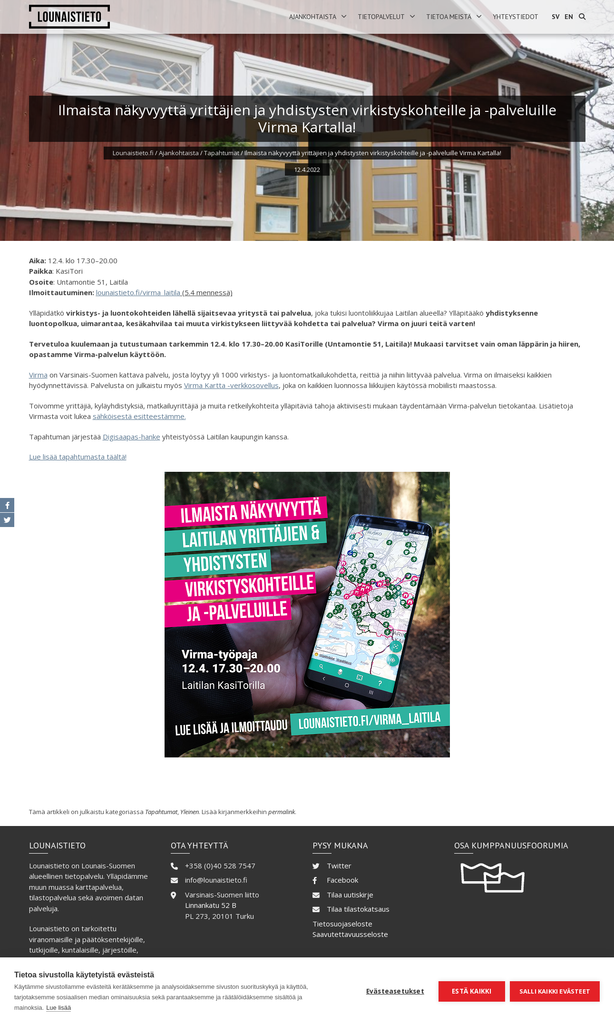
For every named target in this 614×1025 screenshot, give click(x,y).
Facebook (342, 880)
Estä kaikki (471, 991)
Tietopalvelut (381, 16)
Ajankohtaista (312, 16)
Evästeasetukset (395, 991)
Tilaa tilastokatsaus (358, 909)
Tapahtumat (221, 153)
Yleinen (189, 811)
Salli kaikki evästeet (554, 991)
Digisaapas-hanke (131, 436)
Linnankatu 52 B (210, 905)
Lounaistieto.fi (133, 153)
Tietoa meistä (448, 16)
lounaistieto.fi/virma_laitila (138, 292)
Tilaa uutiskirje (350, 894)
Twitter (339, 865)
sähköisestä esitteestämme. (139, 416)
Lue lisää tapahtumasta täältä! (78, 456)
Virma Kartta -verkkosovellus (231, 385)
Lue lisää (58, 1007)
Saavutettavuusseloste (350, 934)
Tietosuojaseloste (342, 923)
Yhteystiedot (515, 16)
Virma (38, 374)
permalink (281, 811)
